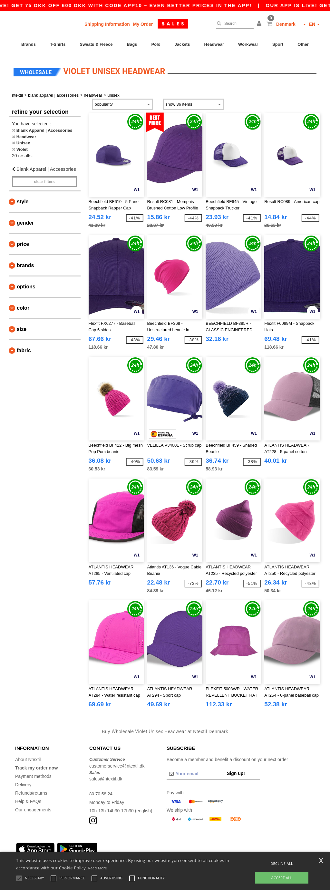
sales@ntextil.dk (105, 776)
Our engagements (33, 807)
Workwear (248, 44)
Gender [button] (25, 220)
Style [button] (22, 198)
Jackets (182, 44)
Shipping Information (107, 24)
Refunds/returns (31, 790)
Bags (132, 44)
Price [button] (23, 241)
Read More (97, 868)
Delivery (23, 782)
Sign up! (236, 770)
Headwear (214, 44)
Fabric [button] (24, 347)
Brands (28, 44)
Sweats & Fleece (96, 44)
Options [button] (26, 283)
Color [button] (23, 305)
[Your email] (195, 771)
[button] (260, 24)
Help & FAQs (28, 798)
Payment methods (33, 773)
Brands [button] (25, 262)
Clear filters (44, 179)
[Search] (233, 23)
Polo (155, 44)
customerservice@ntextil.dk (116, 763)
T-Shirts (57, 44)
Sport (277, 44)
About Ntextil (28, 756)
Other (303, 44)
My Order (143, 24)
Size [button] (21, 326)
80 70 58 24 (101, 791)
